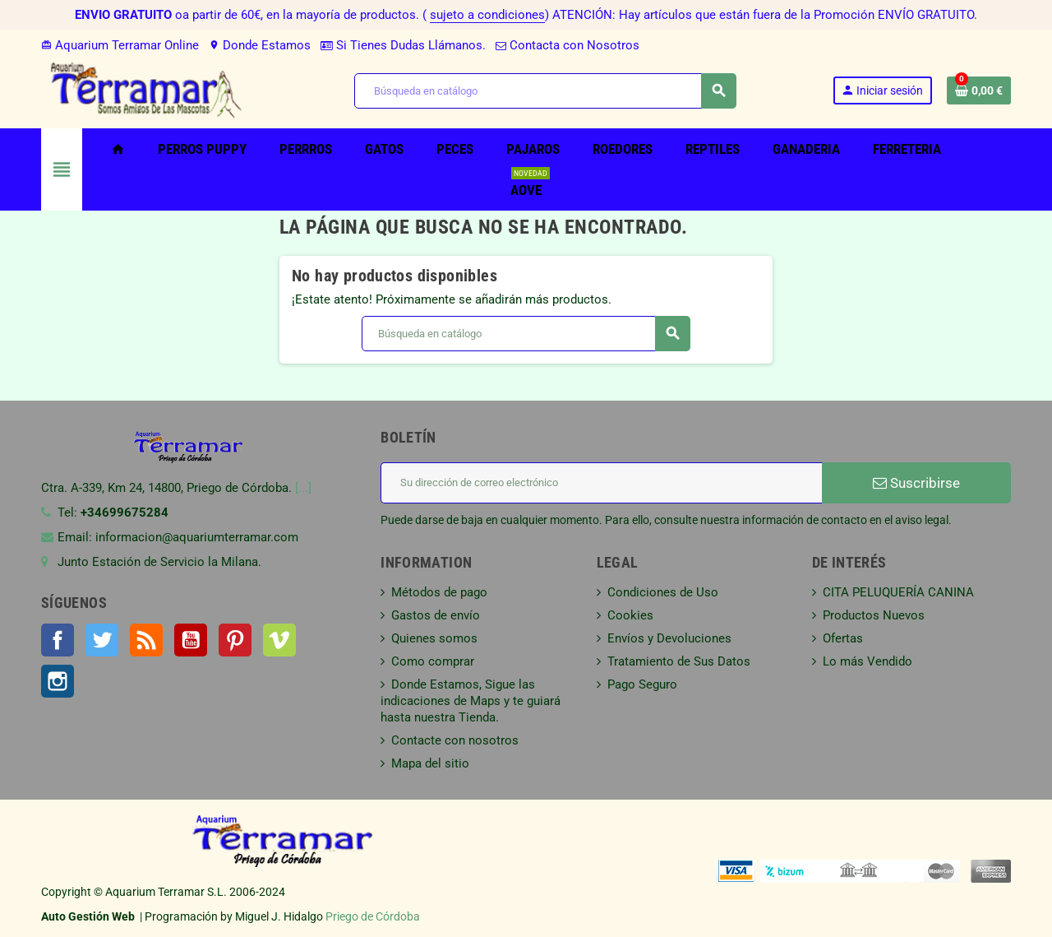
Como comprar (432, 661)
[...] (303, 487)
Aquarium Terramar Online (120, 45)
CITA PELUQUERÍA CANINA (898, 592)
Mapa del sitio (430, 763)
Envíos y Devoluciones (669, 638)
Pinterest (235, 640)
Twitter (101, 640)
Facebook (57, 640)
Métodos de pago (439, 592)
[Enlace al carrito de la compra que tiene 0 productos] (979, 90)
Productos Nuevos (874, 615)
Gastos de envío (435, 615)
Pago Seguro (642, 684)
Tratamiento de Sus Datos (678, 661)
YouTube (190, 640)
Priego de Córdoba (372, 916)
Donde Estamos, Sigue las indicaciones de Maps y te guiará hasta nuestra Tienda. (471, 701)
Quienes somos (434, 638)
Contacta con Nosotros (567, 45)
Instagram (57, 681)
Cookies (630, 615)
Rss (146, 640)
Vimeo (279, 640)
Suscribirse (916, 483)
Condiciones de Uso (662, 592)
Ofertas (843, 638)
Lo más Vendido (867, 661)
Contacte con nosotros (455, 740)
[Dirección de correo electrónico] (601, 482)
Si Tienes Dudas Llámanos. (403, 45)
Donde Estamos (260, 45)
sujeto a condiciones (487, 14)
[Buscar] (545, 91)
